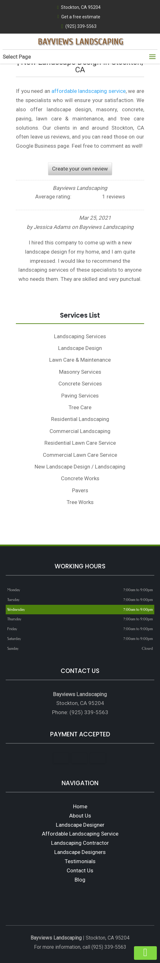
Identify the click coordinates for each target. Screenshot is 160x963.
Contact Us (80, 870)
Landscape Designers (80, 852)
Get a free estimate (78, 16)
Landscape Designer (80, 825)
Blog (80, 879)
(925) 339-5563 (79, 26)
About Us (80, 815)
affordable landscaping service (88, 91)
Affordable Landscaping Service (80, 834)
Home (80, 806)
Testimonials (80, 861)
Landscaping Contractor (80, 843)
